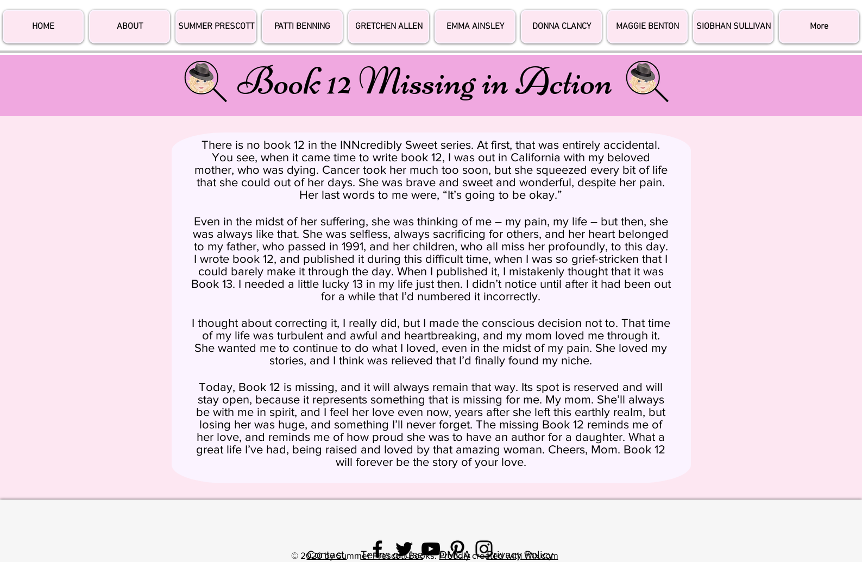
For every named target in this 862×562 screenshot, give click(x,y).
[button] (819, 26)
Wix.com (541, 555)
